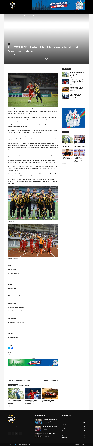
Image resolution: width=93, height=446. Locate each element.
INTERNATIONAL (36, 12)
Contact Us (83, 444)
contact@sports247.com (19, 429)
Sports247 (16, 444)
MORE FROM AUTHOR (24, 385)
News (13, 15)
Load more (73, 101)
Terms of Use (76, 444)
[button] (83, 12)
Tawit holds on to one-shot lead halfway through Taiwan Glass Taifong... (77, 74)
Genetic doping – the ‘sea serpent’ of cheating (19, 380)
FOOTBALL (11, 12)
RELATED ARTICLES (13, 385)
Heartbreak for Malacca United (50, 380)
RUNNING (27, 12)
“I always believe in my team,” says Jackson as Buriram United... (67, 159)
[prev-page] (9, 406)
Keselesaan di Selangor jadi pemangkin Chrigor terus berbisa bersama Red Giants (32, 402)
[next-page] (11, 406)
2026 (9, 398)
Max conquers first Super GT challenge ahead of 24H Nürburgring (76, 96)
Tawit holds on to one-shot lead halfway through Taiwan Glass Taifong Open (14, 402)
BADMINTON (19, 12)
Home (9, 15)
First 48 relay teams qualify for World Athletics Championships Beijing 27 (79, 145)
